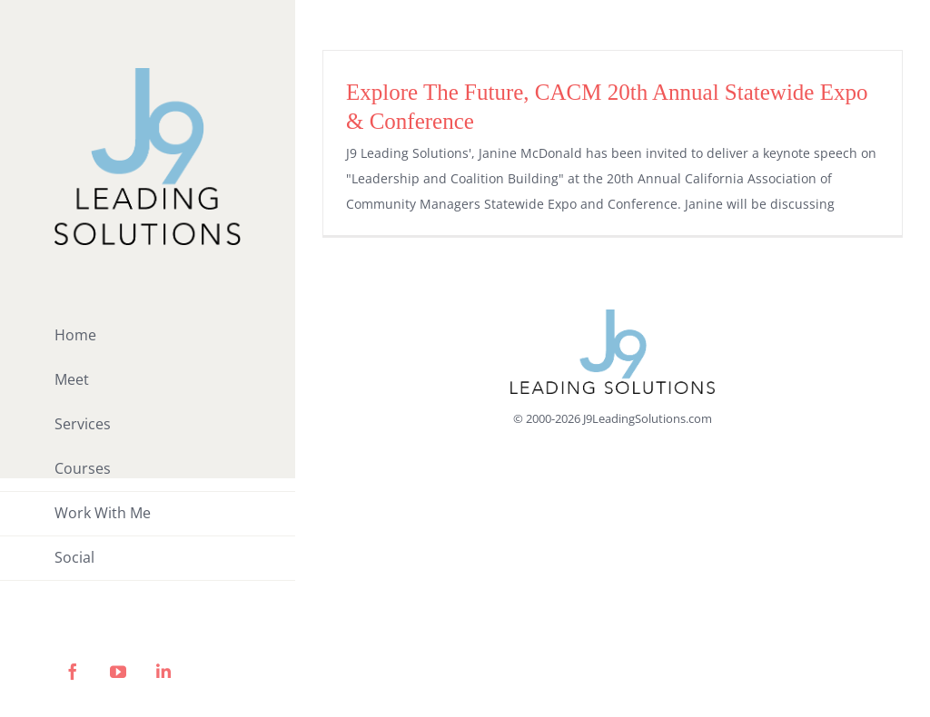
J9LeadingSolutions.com (647, 418)
